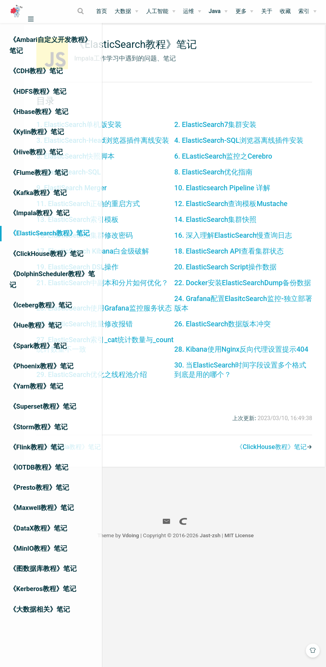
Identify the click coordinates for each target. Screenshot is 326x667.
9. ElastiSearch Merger (155, 223)
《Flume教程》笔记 (38, 172)
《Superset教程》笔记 (42, 406)
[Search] (81, 11)
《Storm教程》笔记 (38, 427)
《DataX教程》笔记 (38, 528)
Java (214, 11)
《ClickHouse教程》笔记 (46, 254)
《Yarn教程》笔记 (36, 386)
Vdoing (174, 646)
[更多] (245, 11)
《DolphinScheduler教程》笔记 (52, 279)
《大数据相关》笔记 (39, 609)
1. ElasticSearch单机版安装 (162, 132)
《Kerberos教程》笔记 (42, 589)
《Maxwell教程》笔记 (41, 508)
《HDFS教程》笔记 (37, 91)
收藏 (285, 11)
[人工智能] (160, 11)
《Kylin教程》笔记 (36, 132)
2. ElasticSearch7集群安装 (255, 132)
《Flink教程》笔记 (36, 447)
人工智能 (157, 11)
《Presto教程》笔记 (39, 487)
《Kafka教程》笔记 (38, 193)
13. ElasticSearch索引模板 (161, 264)
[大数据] (126, 11)
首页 (101, 11)
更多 (241, 11)
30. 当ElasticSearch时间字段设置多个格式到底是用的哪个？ (258, 476)
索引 (303, 11)
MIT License (283, 646)
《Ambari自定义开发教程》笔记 (50, 45)
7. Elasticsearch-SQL (152, 198)
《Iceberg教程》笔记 (40, 305)
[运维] (192, 11)
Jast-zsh (254, 646)
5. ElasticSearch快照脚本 (159, 182)
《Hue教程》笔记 (35, 325)
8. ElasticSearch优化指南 (253, 198)
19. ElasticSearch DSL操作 (161, 340)
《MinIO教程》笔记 (38, 548)
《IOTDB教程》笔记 (38, 467)
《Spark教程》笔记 (38, 346)
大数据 (123, 11)
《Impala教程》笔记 (39, 213)
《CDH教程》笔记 (36, 71)
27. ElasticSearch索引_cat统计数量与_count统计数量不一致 (166, 441)
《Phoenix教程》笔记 (41, 366)
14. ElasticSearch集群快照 (255, 264)
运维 (188, 11)
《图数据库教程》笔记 (43, 568)
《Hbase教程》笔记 (38, 112)
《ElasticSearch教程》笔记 (49, 233)
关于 (266, 11)
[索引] (307, 11)
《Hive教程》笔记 (36, 152)
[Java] (218, 11)
